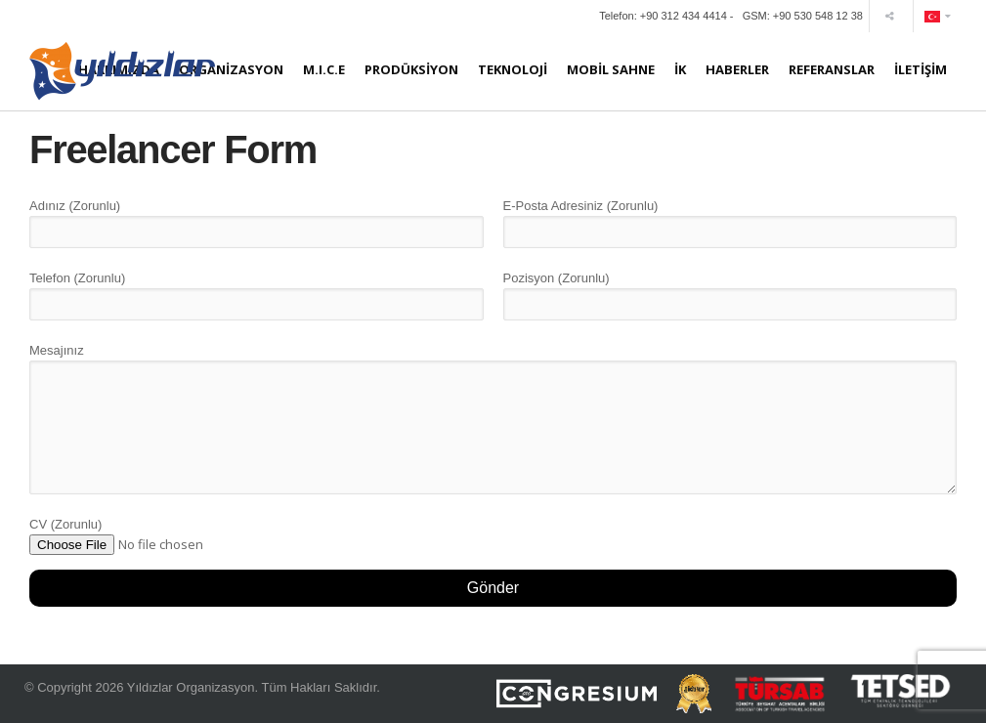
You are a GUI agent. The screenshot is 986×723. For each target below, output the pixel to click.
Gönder (493, 587)
